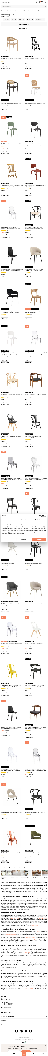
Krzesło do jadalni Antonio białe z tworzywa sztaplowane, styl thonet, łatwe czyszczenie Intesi (35, 102)
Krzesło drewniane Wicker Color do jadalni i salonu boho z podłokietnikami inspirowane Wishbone (11, 395)
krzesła (38, 931)
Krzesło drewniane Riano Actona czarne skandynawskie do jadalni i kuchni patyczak (33, 437)
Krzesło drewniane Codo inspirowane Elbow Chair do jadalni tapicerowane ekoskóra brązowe (35, 728)
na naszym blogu (34, 925)
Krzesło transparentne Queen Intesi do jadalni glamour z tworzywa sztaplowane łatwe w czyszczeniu (36, 479)
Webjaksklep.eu (27, 1037)
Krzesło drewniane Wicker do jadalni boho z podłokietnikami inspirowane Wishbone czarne (34, 228)
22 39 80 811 (7, 999)
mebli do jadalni (38, 907)
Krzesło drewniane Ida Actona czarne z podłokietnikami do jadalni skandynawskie (33, 562)
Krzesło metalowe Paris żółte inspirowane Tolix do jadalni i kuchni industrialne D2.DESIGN (11, 686)
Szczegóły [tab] (24, 519)
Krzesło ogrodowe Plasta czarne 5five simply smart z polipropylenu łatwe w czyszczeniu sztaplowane (35, 144)
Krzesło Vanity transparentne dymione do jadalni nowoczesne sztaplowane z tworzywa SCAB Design (11, 479)
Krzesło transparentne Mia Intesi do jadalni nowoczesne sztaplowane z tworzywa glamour (10, 770)
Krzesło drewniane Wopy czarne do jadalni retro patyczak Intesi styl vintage (34, 59)
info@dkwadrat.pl (7, 1007)
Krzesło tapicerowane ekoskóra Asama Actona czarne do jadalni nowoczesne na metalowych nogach (12, 270)
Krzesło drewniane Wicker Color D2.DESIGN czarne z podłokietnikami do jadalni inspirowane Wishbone (36, 811)
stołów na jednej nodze (11, 934)
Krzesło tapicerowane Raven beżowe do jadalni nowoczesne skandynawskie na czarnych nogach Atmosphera (11, 811)
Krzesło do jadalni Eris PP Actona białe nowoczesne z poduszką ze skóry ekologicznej (12, 562)
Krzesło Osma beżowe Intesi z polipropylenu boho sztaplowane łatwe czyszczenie (11, 59)
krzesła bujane (27, 952)
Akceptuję (39, 539)
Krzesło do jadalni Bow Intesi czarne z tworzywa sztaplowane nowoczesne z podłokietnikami (34, 686)
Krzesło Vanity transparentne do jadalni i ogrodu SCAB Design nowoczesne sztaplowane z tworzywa (36, 353)
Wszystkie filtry (24, 24)
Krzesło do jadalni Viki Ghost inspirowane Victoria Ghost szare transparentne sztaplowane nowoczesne (35, 770)
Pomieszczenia (18, 10)
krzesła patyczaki (43, 951)
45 (24, 867)
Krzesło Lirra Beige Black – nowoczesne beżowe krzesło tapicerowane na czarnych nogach (34, 270)
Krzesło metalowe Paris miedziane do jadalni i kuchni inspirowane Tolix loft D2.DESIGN (11, 853)
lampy (33, 939)
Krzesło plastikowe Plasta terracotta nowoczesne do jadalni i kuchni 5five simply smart (35, 186)
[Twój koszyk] (42, 2)
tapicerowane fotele (5, 901)
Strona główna (9, 10)
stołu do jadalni (24, 983)
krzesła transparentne (12, 924)
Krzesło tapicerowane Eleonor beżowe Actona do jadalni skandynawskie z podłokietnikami (35, 604)
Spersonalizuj (23, 539)
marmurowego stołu (43, 918)
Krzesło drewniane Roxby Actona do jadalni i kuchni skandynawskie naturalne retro (35, 311)
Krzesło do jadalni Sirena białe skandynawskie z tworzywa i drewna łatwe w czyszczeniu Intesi (34, 644)
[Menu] (24, 1054)
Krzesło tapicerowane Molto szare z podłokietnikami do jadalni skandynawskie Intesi (12, 604)
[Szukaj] (45, 6)
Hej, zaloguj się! (37, 2)
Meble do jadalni (26, 10)
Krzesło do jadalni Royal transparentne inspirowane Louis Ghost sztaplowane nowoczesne (11, 644)
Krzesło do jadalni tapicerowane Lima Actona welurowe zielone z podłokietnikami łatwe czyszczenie (36, 853)
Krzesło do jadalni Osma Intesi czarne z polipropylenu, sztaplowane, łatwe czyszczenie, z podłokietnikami (12, 102)
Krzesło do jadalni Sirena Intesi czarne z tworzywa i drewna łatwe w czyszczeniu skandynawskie (11, 437)
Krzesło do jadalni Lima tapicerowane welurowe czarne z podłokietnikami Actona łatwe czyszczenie (12, 311)
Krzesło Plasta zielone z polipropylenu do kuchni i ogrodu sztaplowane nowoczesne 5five (11, 144)
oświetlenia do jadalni (30, 937)
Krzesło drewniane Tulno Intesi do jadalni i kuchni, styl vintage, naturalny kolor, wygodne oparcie (12, 186)
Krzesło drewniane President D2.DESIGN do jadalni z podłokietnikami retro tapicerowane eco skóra (35, 395)
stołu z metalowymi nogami (27, 988)
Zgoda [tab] (8, 519)
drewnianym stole (15, 918)
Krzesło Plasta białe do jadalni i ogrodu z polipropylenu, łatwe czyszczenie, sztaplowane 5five (11, 353)
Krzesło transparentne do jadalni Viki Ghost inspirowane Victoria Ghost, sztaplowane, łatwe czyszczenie (10, 228)
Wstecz (3, 10)
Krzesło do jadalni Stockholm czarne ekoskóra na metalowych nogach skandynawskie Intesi (11, 728)
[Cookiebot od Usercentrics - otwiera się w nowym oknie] (40, 516)
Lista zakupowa (40, 1)
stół (44, 933)
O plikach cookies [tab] (39, 519)
